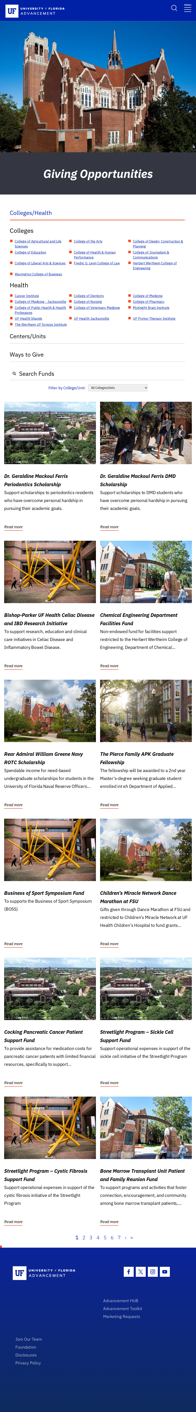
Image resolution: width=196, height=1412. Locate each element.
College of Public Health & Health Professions (40, 310)
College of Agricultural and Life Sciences (38, 243)
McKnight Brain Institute (151, 308)
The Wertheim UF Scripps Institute (41, 324)
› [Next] (125, 1237)
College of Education (30, 252)
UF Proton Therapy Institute (154, 318)
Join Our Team (28, 1339)
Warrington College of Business (38, 274)
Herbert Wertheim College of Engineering (155, 265)
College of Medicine (148, 296)
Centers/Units (28, 336)
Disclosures (26, 1355)
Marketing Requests (121, 1316)
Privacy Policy (28, 1363)
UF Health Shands (28, 318)
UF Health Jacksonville (91, 318)
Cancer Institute (27, 296)
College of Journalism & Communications (151, 254)
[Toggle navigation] (187, 7)
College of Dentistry (89, 296)
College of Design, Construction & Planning (158, 243)
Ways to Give (27, 354)
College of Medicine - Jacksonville (40, 302)
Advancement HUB (120, 1300)
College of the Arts (88, 241)
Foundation (25, 1347)
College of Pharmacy (148, 302)
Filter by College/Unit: (67, 388)
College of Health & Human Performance (95, 254)
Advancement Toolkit (122, 1308)
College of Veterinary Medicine (97, 308)
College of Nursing (88, 302)
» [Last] (131, 1237)
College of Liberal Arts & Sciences (40, 263)
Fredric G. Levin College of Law (97, 263)
